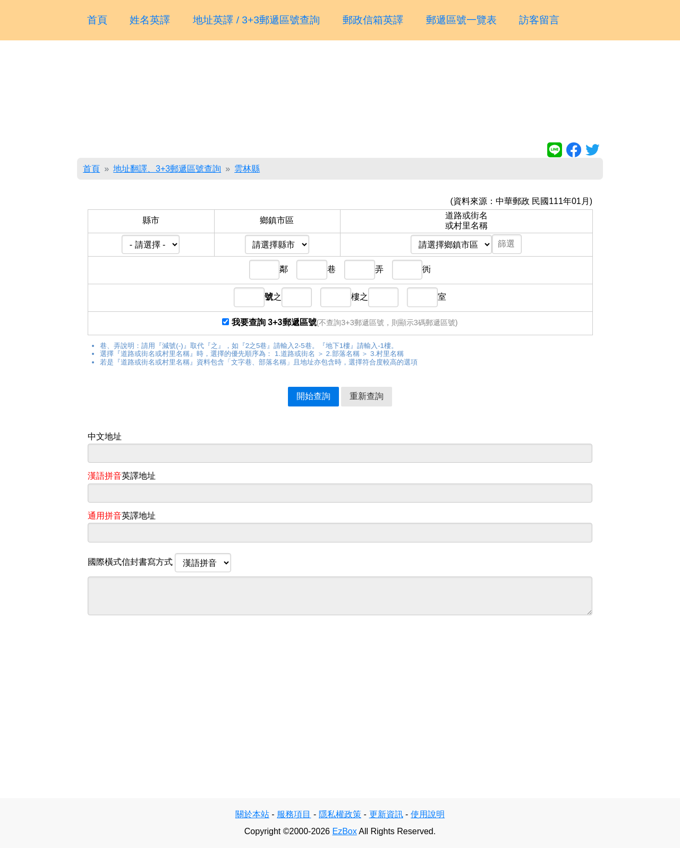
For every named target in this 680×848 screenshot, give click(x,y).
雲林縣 (247, 168)
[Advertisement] (340, 93)
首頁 (97, 20)
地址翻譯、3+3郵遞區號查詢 (167, 168)
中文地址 (105, 436)
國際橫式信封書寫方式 (159, 562)
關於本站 (252, 814)
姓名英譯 (150, 20)
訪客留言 (539, 20)
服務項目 (294, 814)
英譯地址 (122, 475)
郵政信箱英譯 (373, 20)
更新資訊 (386, 814)
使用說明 (428, 814)
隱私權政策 (340, 814)
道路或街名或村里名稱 (466, 220)
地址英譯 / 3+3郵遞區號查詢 (256, 20)
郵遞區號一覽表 (461, 20)
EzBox (344, 831)
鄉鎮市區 (277, 220)
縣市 (150, 220)
